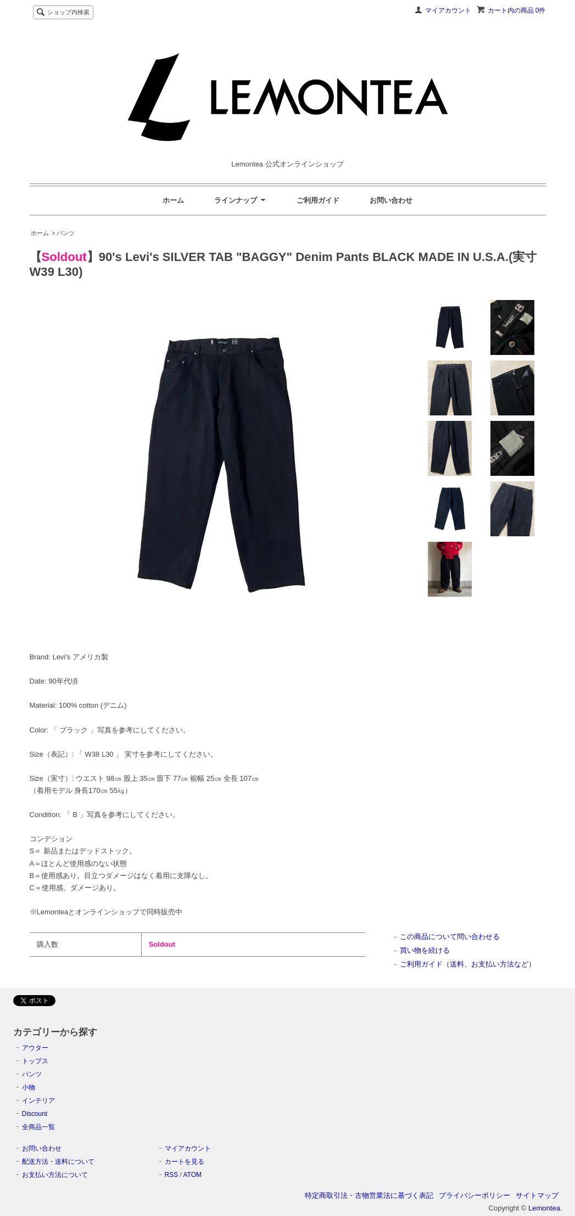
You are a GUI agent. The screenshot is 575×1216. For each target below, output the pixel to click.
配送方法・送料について (58, 1161)
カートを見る (184, 1161)
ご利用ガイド (318, 200)
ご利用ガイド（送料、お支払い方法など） (467, 964)
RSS (171, 1175)
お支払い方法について (55, 1175)
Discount (35, 1114)
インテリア (38, 1100)
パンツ (32, 1074)
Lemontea (544, 1208)
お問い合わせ (391, 200)
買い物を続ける (425, 950)
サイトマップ (537, 1195)
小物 (28, 1087)
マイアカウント (448, 10)
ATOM (192, 1175)
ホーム (173, 200)
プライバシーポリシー (474, 1195)
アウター (35, 1048)
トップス (35, 1061)
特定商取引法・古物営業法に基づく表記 (369, 1195)
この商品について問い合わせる (450, 936)
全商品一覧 (38, 1127)
